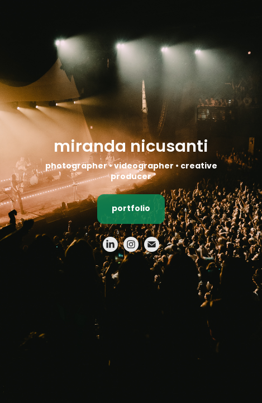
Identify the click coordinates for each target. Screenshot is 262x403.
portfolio (131, 208)
